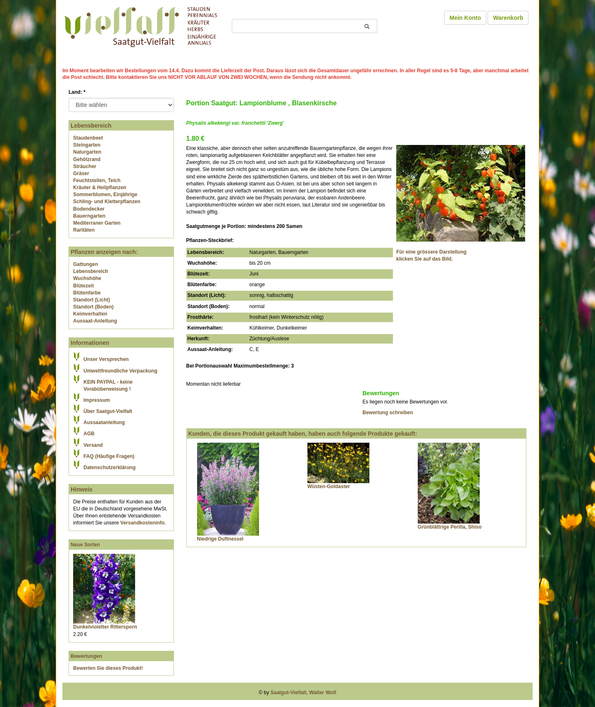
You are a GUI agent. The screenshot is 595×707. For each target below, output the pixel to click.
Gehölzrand (86, 159)
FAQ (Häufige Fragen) (108, 456)
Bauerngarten (89, 216)
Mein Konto (465, 17)
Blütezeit (83, 286)
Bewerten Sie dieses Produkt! (108, 668)
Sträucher (84, 166)
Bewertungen (86, 656)
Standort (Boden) (93, 307)
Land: (77, 92)
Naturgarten (87, 152)
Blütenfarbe (87, 293)
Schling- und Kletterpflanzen (106, 201)
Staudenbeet (88, 138)
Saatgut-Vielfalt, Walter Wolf (303, 692)
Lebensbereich (90, 271)
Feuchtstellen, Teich (96, 180)
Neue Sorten (85, 545)
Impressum (96, 400)
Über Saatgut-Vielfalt (107, 411)
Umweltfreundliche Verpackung (120, 371)
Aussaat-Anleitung (95, 321)
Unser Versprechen (106, 359)
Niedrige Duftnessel (220, 539)
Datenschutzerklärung (109, 467)
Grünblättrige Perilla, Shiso (450, 527)
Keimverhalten (90, 314)
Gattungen (85, 264)
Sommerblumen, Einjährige (105, 194)
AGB (89, 434)
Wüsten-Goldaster (328, 486)
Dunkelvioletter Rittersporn (105, 627)
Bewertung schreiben (387, 412)
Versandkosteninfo (142, 523)
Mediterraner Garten (97, 223)
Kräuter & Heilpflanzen (99, 187)
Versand (93, 445)
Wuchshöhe (87, 278)
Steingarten (86, 145)
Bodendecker (89, 209)
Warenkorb (508, 17)
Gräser (81, 173)
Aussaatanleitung (104, 422)
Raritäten (84, 230)
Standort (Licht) (91, 300)
